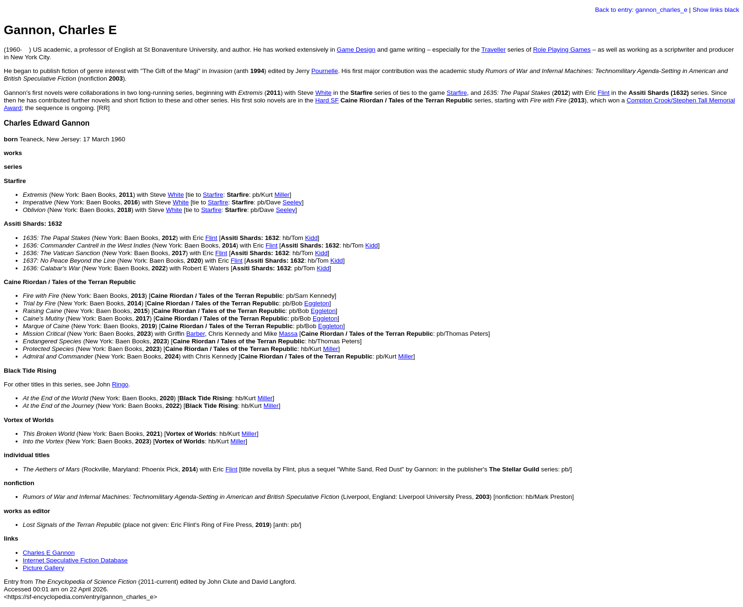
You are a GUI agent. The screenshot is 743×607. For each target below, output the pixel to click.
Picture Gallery (43, 567)
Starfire (457, 92)
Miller (282, 194)
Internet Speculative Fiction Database (75, 560)
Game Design (356, 49)
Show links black (715, 9)
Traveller (493, 49)
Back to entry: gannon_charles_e (641, 9)
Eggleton (316, 303)
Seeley (292, 202)
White (323, 92)
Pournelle (324, 70)
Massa (288, 333)
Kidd (311, 237)
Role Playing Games (562, 49)
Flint (603, 92)
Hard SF (327, 100)
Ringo (120, 384)
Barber (195, 333)
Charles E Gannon (49, 552)
